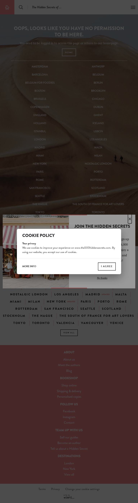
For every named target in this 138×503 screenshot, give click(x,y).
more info (29, 266)
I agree (107, 266)
